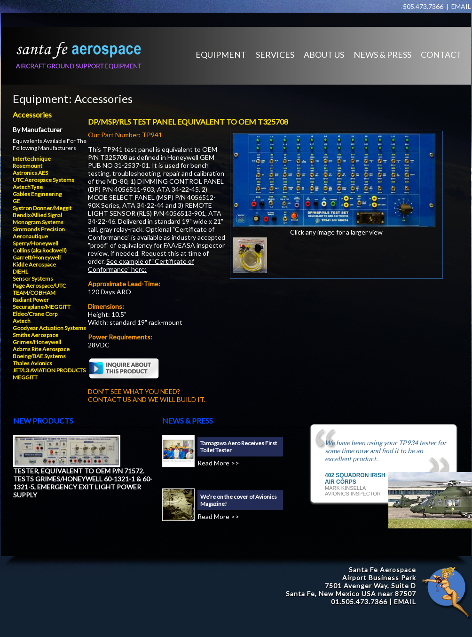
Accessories (103, 98)
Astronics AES (30, 172)
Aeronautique (30, 236)
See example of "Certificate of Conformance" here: (141, 265)
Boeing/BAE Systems (39, 356)
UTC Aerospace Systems (43, 179)
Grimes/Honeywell (37, 342)
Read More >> (218, 463)
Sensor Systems (33, 278)
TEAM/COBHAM (34, 292)
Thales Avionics (32, 363)
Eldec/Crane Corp (35, 313)
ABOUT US (324, 54)
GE (16, 200)
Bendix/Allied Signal (37, 215)
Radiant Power (31, 299)
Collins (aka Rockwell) (40, 250)
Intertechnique (32, 158)
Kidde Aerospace (34, 264)
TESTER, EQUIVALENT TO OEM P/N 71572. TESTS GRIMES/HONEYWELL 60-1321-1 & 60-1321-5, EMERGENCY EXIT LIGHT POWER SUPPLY (82, 483)
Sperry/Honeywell (35, 243)
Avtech (22, 320)
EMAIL (461, 6)
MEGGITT (25, 377)
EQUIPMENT (221, 54)
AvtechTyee (28, 186)
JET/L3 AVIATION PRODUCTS (49, 370)
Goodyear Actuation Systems (49, 327)
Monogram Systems (38, 222)
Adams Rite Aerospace (41, 349)
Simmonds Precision (39, 229)
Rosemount (27, 165)
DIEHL (20, 271)
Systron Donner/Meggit (42, 208)
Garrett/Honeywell (37, 257)
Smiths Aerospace (35, 334)
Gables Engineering (37, 193)
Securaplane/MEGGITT (42, 306)
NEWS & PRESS (382, 54)
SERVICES (275, 54)
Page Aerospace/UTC (39, 285)
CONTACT (441, 54)
